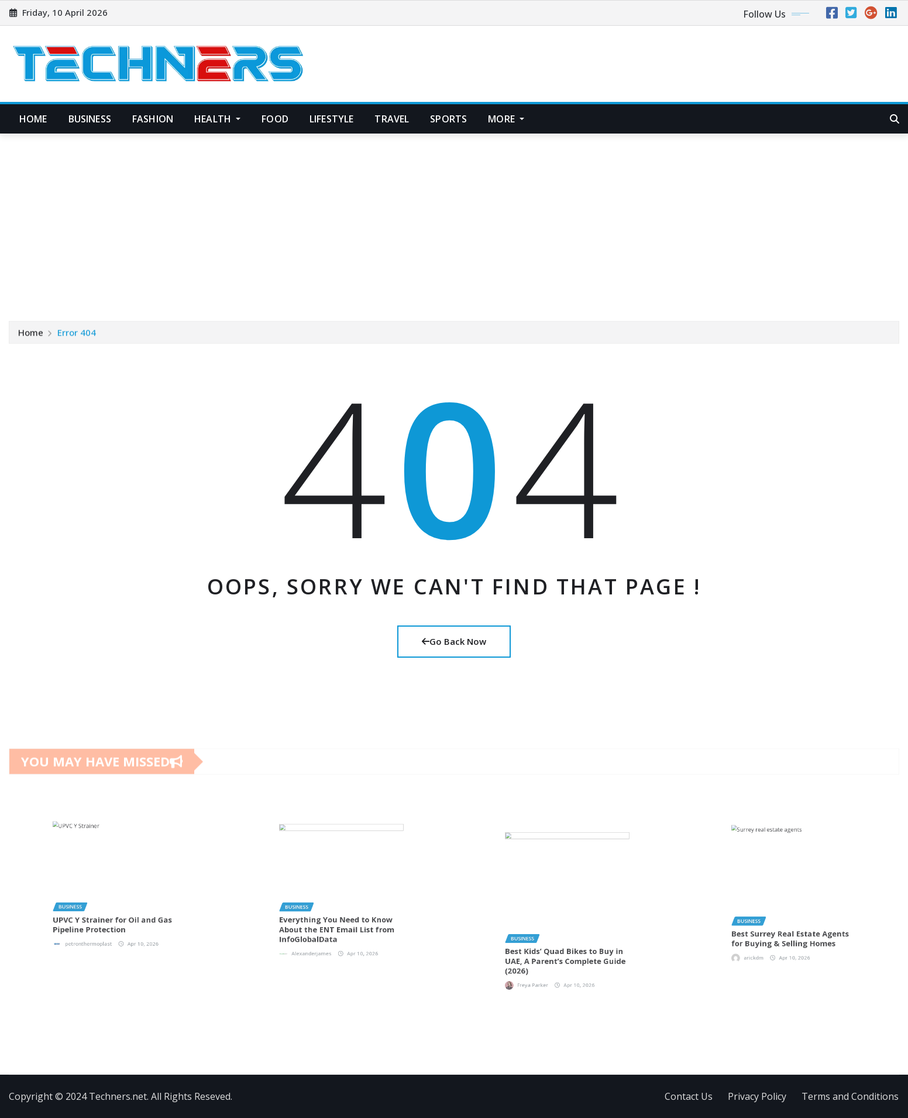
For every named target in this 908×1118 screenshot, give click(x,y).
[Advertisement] (454, 222)
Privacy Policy (757, 1096)
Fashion (152, 118)
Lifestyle (331, 118)
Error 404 (76, 333)
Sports (448, 118)
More (506, 118)
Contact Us (689, 1096)
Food (275, 118)
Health (217, 118)
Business (89, 118)
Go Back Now (454, 641)
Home (33, 118)
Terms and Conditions (850, 1096)
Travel (391, 118)
